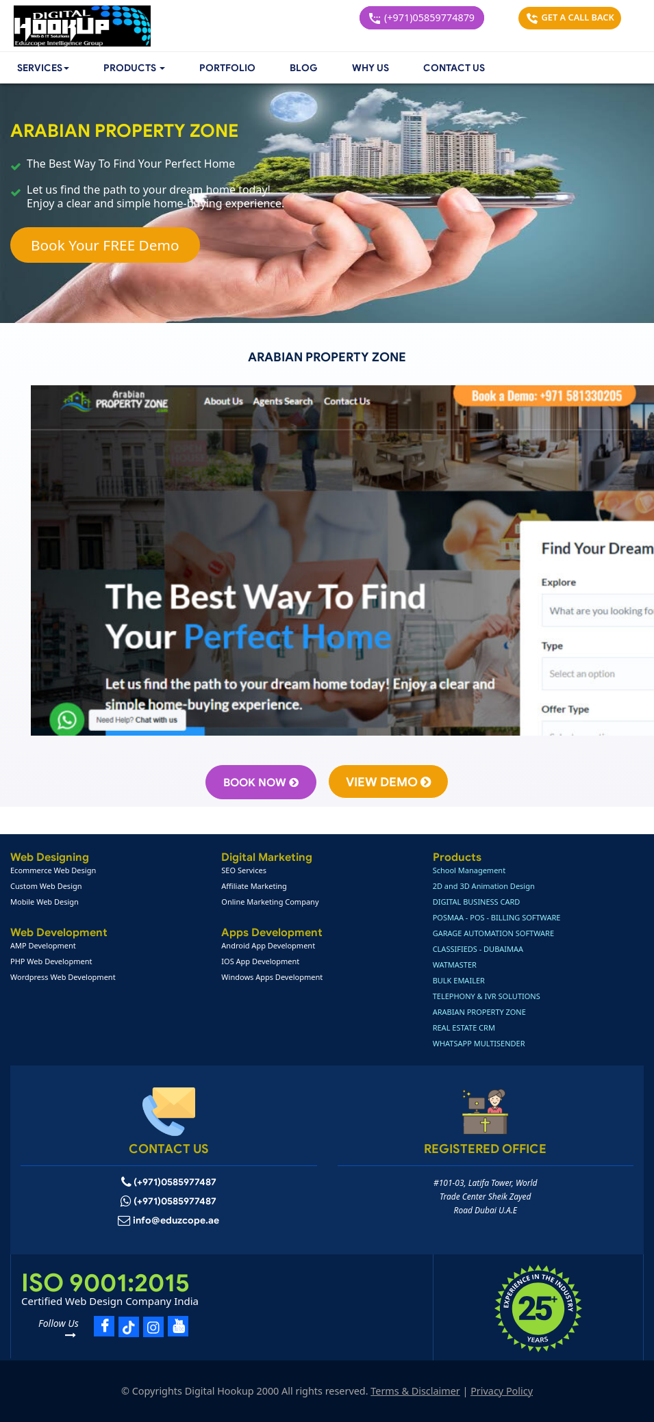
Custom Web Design (46, 886)
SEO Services (243, 870)
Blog (304, 68)
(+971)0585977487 (175, 1182)
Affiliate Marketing (253, 886)
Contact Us (454, 68)
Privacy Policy (501, 1390)
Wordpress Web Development (63, 977)
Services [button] (43, 68)
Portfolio (227, 68)
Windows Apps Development (272, 977)
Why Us (370, 68)
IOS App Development (260, 961)
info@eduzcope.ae (176, 1220)
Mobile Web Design (44, 901)
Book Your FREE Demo (105, 245)
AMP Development (43, 945)
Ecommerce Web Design (53, 870)
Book (261, 783)
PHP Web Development (51, 961)
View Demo (388, 782)
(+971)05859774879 (422, 17)
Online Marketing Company (269, 901)
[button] (134, 68)
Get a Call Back (570, 17)
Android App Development (268, 945)
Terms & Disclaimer (415, 1390)
